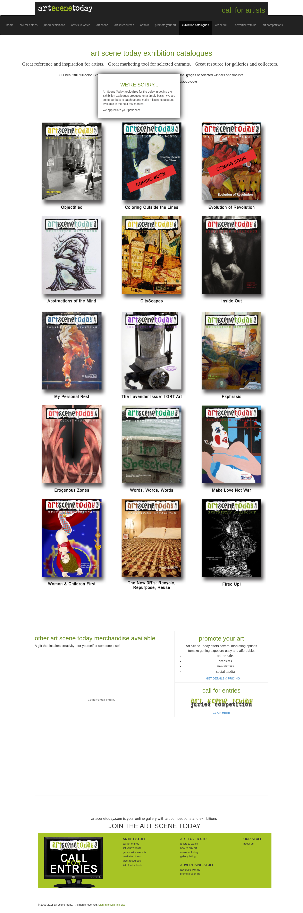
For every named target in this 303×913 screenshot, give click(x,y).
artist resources (124, 25)
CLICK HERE (221, 712)
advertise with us (245, 25)
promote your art (165, 25)
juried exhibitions (54, 25)
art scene (102, 25)
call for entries (28, 25)
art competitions (273, 25)
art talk (144, 25)
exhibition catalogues (195, 25)
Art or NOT (222, 25)
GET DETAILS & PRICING (223, 678)
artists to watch (80, 25)
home (10, 25)
